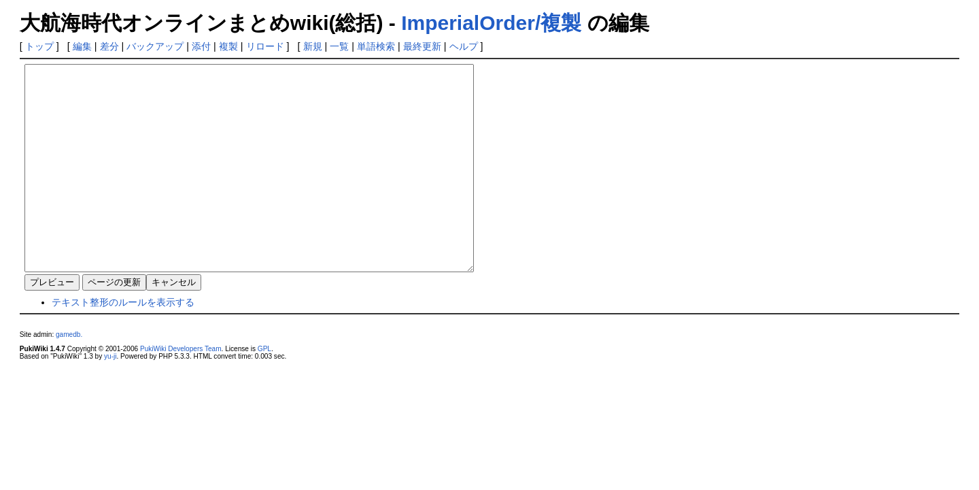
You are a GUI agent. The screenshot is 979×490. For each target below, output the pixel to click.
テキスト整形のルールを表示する (123, 343)
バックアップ (155, 46)
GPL (264, 389)
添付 (201, 46)
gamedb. (69, 375)
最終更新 (422, 46)
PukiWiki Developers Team (181, 389)
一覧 (339, 46)
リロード (265, 46)
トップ (39, 46)
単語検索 (376, 46)
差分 (109, 46)
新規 (312, 46)
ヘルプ (463, 46)
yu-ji (110, 397)
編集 (82, 46)
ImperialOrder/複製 (491, 23)
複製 (228, 46)
